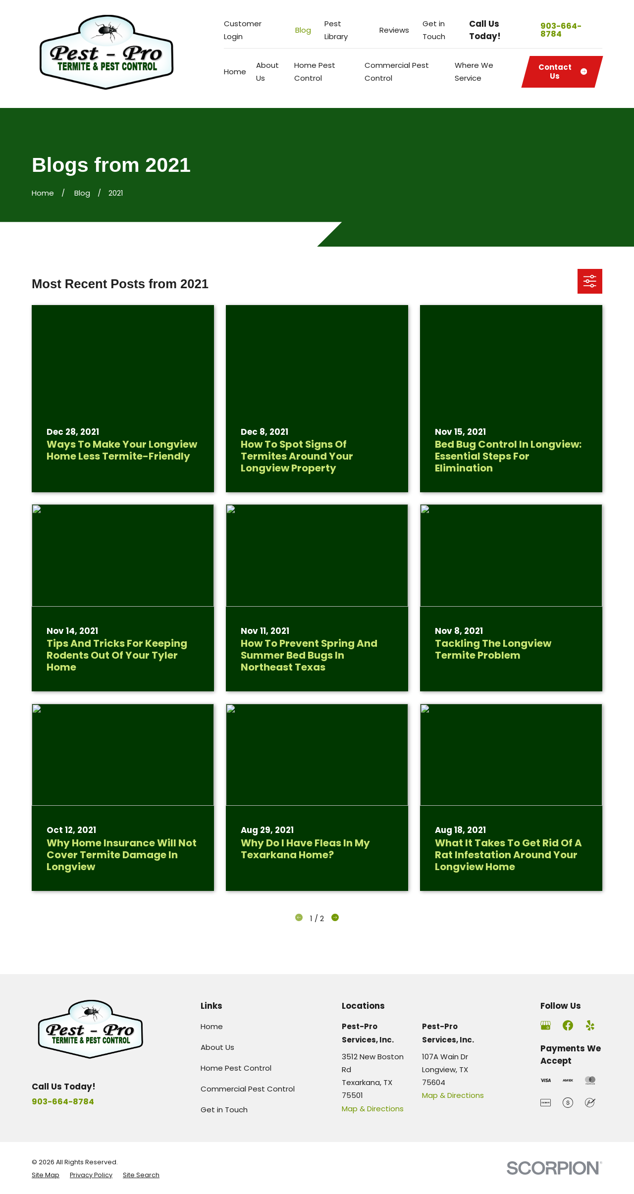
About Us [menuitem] (267, 71)
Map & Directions (373, 1108)
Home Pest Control (236, 1068)
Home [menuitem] (235, 71)
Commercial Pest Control (248, 1089)
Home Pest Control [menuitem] (314, 71)
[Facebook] (568, 1025)
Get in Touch (224, 1109)
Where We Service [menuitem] (474, 71)
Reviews (394, 30)
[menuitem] (45, 1175)
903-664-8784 (560, 30)
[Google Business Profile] (545, 1025)
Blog (303, 30)
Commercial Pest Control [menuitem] (397, 71)
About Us (217, 1047)
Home (212, 1026)
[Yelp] (590, 1025)
